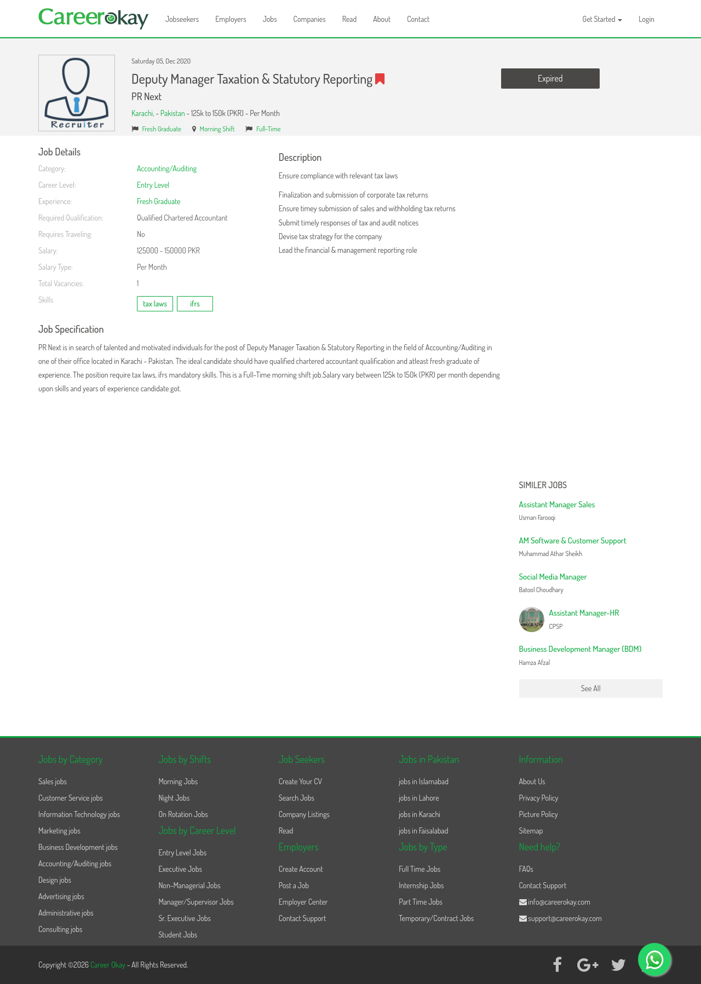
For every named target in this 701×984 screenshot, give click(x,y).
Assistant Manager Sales (557, 504)
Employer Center (303, 901)
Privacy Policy (539, 797)
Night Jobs (173, 797)
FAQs (526, 868)
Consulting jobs (60, 929)
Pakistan (172, 113)
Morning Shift (217, 128)
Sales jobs (52, 781)
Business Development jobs (78, 847)
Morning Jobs (178, 781)
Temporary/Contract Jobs (436, 918)
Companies (310, 19)
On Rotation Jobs (183, 814)
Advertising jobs (61, 896)
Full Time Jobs (419, 868)
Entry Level (153, 184)
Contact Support (302, 918)
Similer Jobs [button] (543, 485)
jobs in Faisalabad (423, 830)
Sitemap (531, 830)
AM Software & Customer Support (573, 540)
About (381, 19)
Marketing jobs (59, 830)
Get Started (603, 19)
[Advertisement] (591, 311)
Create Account (301, 868)
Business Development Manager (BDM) (580, 649)
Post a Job (294, 885)
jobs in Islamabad (424, 781)
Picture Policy (538, 814)
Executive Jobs (180, 868)
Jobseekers (182, 19)
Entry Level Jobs (182, 852)
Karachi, (143, 113)
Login (646, 19)
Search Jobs (296, 797)
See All (591, 688)
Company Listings (304, 814)
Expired (550, 78)
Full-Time (268, 128)
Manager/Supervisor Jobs (195, 901)
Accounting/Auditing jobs (74, 863)
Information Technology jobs (79, 814)
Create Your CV (300, 781)
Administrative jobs (66, 912)
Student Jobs (177, 934)
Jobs (270, 19)
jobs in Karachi (419, 814)
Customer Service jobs (70, 797)
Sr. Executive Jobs (184, 918)
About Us (532, 781)
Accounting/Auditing (167, 168)
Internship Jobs (421, 885)
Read (349, 19)
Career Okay (108, 964)
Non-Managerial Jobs (189, 885)
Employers (230, 19)
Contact (418, 19)
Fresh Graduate (162, 128)
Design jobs (54, 879)
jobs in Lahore (419, 797)
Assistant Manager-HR (584, 612)
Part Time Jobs (421, 901)
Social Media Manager (553, 576)
